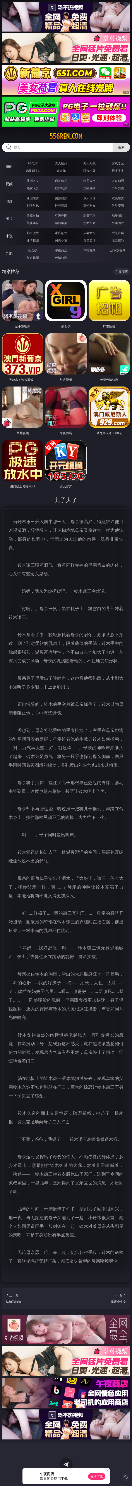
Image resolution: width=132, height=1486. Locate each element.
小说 (9, 236)
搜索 (121, 147)
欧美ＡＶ (89, 181)
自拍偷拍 (61, 181)
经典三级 (61, 205)
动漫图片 (118, 215)
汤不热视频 (117, 250)
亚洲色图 (61, 215)
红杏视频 (33, 258)
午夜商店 (61, 250)
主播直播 (89, 188)
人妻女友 (89, 233)
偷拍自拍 (61, 198)
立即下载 (97, 1476)
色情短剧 (61, 258)
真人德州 (61, 163)
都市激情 (33, 233)
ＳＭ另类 (118, 188)
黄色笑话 (89, 240)
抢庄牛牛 (118, 171)
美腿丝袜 (33, 223)
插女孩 (32, 250)
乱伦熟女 (89, 205)
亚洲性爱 (33, 198)
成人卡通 (89, 198)
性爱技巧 (118, 240)
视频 (9, 183)
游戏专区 (118, 163)
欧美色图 (89, 215)
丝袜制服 (61, 188)
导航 (9, 253)
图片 (9, 218)
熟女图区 (89, 223)
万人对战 (89, 163)
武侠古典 (118, 233)
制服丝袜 (33, 205)
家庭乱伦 (61, 233)
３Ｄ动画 (118, 181)
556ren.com (66, 136)
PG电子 (32, 163)
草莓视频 (89, 250)
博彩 (9, 166)
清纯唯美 (61, 223)
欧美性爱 (118, 198)
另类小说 (61, 240)
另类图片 (118, 223)
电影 (9, 201)
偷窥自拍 (33, 215)
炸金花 (61, 171)
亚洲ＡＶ (33, 181)
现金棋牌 (89, 171)
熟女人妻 (33, 188)
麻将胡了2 (33, 171)
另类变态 (118, 205)
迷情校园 (33, 240)
